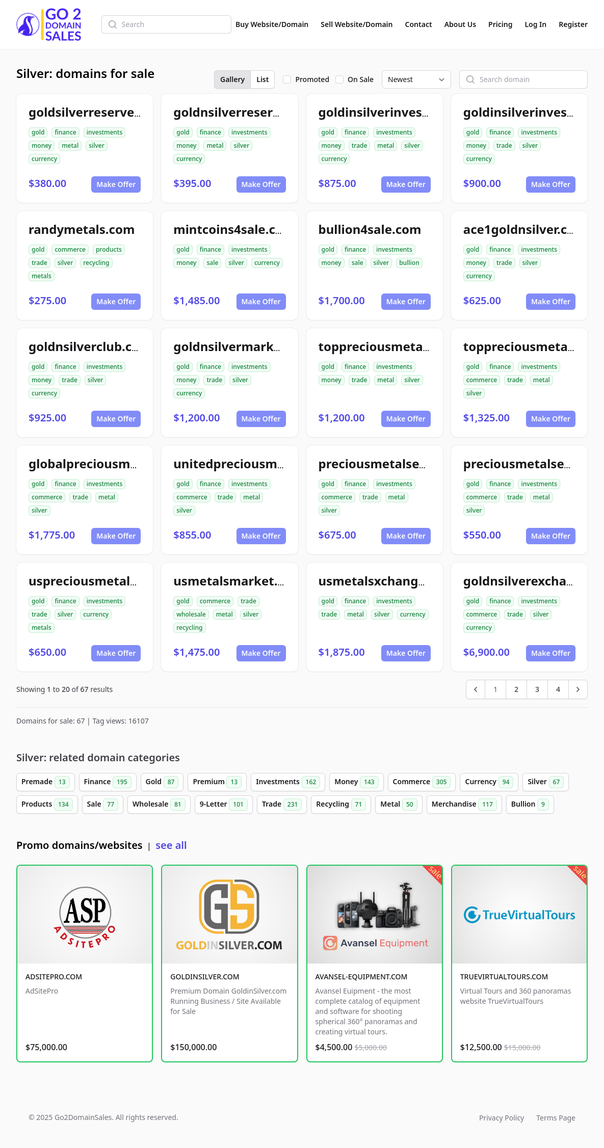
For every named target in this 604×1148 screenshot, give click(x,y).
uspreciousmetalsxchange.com (123, 580)
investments (105, 132)
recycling (96, 262)
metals (41, 276)
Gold (162, 782)
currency (44, 158)
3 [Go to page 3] (537, 689)
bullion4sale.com (370, 229)
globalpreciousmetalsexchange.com (138, 463)
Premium (217, 782)
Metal (398, 804)
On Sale (361, 79)
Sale (102, 804)
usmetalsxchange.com (387, 580)
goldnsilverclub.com (90, 346)
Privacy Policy (501, 1118)
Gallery (232, 79)
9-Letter (224, 804)
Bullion (530, 804)
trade (359, 145)
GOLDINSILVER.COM (204, 976)
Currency (489, 782)
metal (70, 145)
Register (573, 24)
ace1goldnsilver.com (525, 229)
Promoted (312, 79)
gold (38, 132)
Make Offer (116, 184)
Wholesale (159, 804)
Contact (418, 24)
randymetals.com (82, 229)
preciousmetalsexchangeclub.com (422, 463)
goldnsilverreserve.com (244, 111)
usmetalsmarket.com (238, 580)
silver (96, 145)
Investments (288, 782)
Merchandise (464, 804)
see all (171, 845)
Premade (45, 782)
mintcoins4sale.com (234, 229)
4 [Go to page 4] (558, 689)
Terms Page (555, 1118)
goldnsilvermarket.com (244, 346)
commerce (70, 249)
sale (212, 262)
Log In (535, 24)
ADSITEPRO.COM (53, 976)
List (262, 79)
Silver (546, 782)
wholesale (191, 614)
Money (356, 782)
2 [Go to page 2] (516, 689)
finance (65, 132)
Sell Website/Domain (356, 24)
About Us (460, 24)
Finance (108, 782)
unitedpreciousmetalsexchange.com (284, 463)
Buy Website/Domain (271, 24)
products (109, 249)
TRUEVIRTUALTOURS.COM (504, 976)
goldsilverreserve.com (96, 111)
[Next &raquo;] (578, 689)
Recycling (341, 804)
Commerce (422, 782)
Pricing (500, 24)
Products (47, 804)
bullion (409, 262)
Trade (282, 804)
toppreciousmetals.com (390, 346)
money (41, 145)
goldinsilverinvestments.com (407, 111)
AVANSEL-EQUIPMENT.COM (362, 976)
